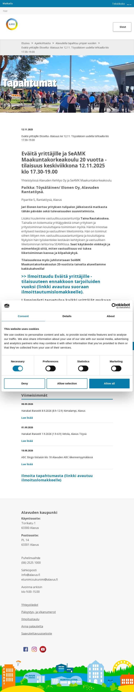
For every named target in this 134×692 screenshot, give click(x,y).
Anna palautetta (32, 626)
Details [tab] (67, 316)
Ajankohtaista (43, 43)
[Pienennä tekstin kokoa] (130, 4)
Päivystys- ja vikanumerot (38, 612)
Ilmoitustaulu (30, 619)
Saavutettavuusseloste (36, 633)
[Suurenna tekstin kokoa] (128, 4)
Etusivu (25, 43)
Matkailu (8, 3)
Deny (24, 383)
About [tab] (111, 316)
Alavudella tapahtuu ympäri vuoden (76, 43)
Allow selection (67, 383)
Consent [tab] (23, 316)
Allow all (109, 383)
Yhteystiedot (29, 605)
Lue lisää (27, 417)
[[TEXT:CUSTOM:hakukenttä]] (67, 10)
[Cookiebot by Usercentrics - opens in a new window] (114, 305)
